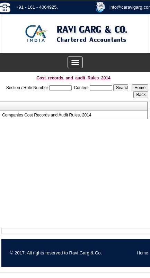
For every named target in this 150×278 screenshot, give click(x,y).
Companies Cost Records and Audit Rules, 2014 (46, 115)
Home (142, 253)
